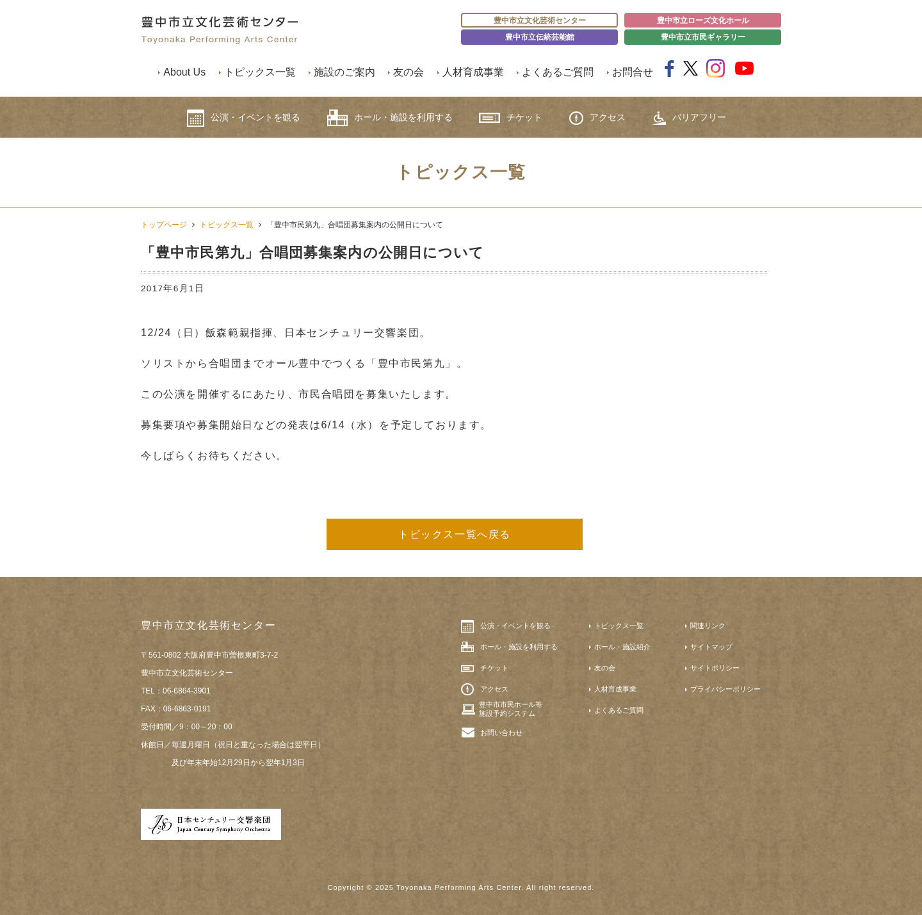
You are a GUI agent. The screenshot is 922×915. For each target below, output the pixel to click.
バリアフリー (689, 118)
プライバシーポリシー (725, 689)
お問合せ (632, 72)
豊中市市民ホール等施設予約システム (510, 708)
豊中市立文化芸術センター (540, 20)
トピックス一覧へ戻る (454, 534)
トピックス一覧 (260, 72)
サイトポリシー (715, 668)
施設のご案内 (344, 72)
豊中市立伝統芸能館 (539, 37)
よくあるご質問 (558, 72)
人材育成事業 (473, 72)
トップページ (164, 224)
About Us (184, 72)
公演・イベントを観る (243, 118)
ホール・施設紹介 (622, 647)
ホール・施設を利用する (390, 117)
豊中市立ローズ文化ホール (703, 20)
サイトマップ (711, 647)
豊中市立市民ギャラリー (703, 37)
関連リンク (707, 625)
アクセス (597, 118)
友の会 (408, 72)
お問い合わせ (501, 732)
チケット (510, 117)
